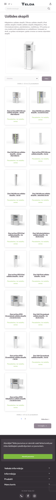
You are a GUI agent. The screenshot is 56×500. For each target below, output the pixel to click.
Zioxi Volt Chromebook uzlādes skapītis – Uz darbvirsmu (41, 315)
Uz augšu (42, 426)
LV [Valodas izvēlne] (10, 4)
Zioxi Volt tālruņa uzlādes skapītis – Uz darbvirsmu (40, 111)
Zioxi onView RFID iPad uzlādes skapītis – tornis (15, 275)
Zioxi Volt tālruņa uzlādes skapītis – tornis (16, 194)
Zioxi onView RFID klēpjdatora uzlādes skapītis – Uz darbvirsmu (16, 398)
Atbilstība (22, 78)
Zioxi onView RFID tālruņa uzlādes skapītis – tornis (40, 153)
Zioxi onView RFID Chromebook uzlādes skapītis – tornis (15, 357)
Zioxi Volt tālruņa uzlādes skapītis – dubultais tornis (40, 194)
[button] (28, 456)
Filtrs (46, 79)
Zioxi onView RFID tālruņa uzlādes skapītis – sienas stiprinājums (16, 112)
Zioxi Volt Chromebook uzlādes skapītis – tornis (40, 356)
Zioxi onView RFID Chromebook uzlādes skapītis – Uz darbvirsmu (15, 315)
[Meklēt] (28, 9)
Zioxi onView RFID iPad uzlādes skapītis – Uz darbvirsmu (16, 235)
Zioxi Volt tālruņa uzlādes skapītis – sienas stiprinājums (16, 153)
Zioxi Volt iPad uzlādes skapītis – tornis (41, 275)
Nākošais (45, 419)
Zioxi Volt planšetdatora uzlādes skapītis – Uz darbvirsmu (41, 235)
